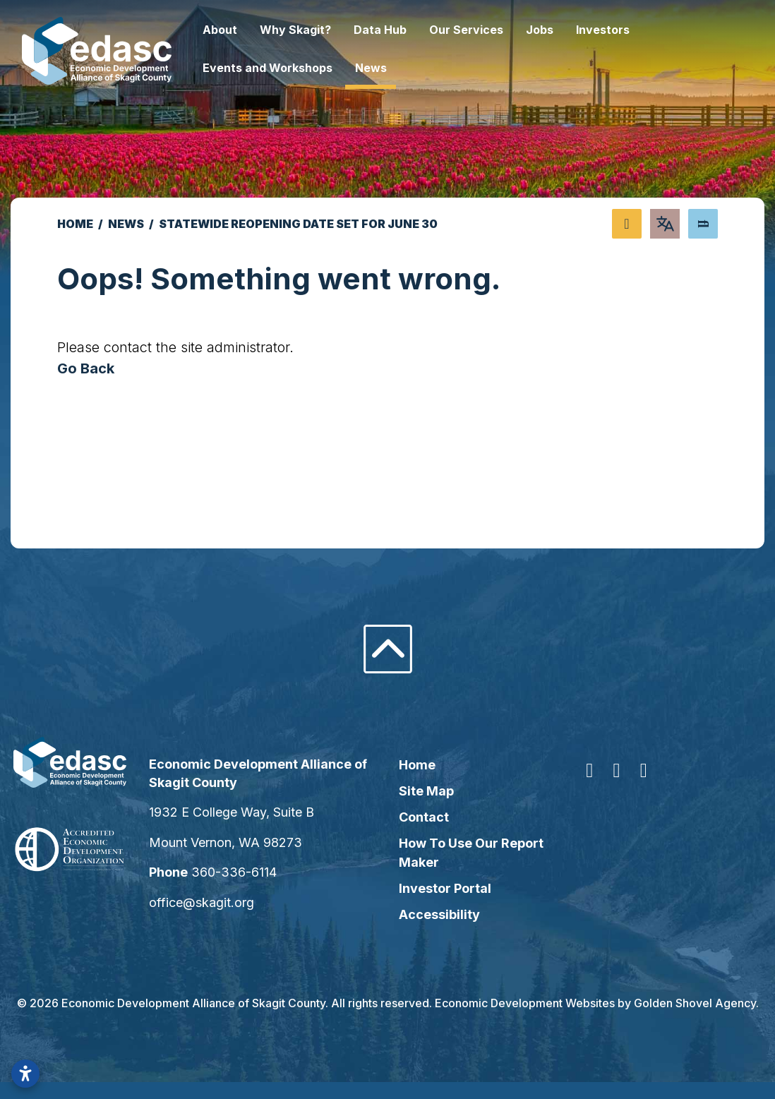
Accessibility (439, 914)
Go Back (85, 368)
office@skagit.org (221, 902)
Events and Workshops (296, 68)
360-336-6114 (253, 872)
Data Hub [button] (409, 30)
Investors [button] (632, 30)
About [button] (249, 30)
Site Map (426, 790)
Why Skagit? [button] (324, 30)
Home (417, 764)
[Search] (703, 224)
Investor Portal (445, 888)
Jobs (568, 30)
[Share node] (627, 224)
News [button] (400, 68)
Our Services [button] (495, 30)
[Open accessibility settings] (25, 1073)
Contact (424, 817)
